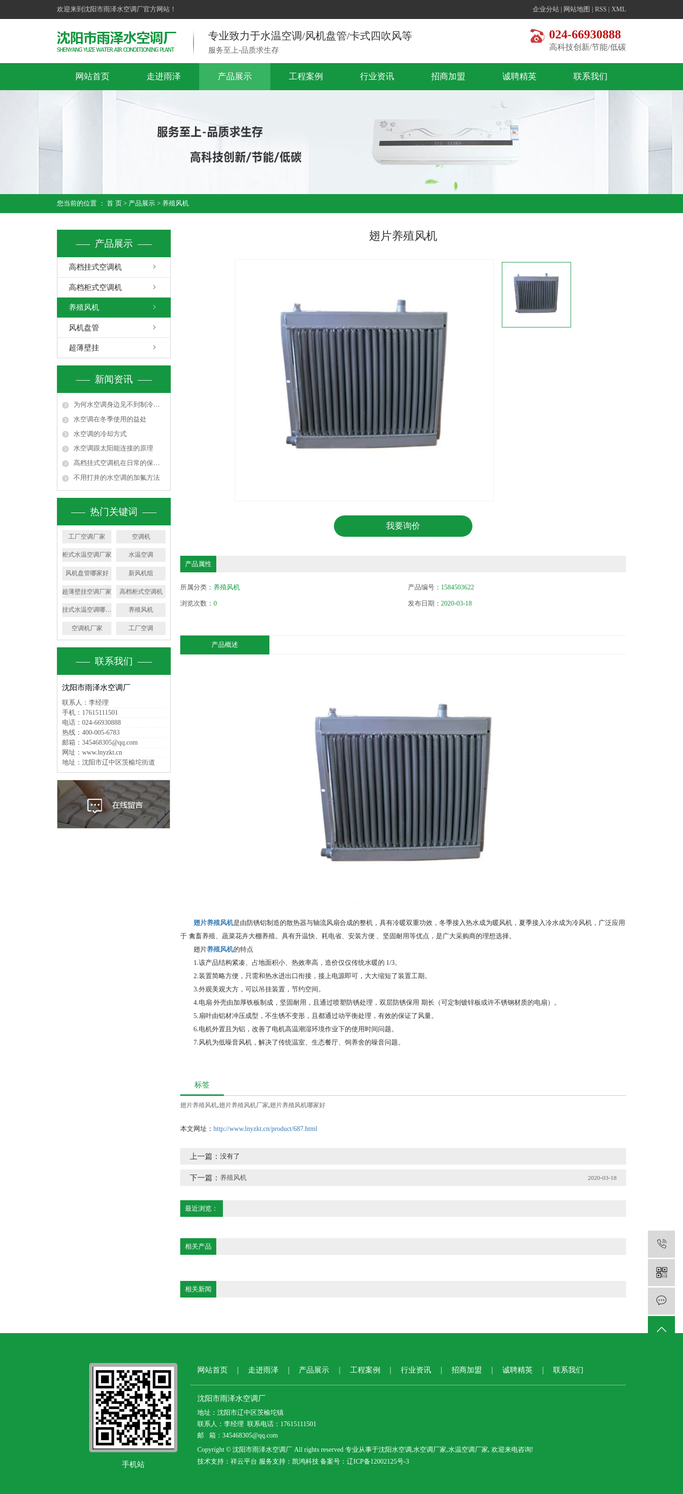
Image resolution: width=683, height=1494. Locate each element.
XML (618, 9)
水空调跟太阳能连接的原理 (113, 448)
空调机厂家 (87, 628)
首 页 (114, 203)
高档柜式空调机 (95, 287)
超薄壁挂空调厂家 (86, 591)
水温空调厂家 (468, 1450)
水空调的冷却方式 (100, 434)
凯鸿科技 (305, 1462)
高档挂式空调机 (95, 267)
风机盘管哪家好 (87, 573)
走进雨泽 (164, 76)
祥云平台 (244, 1462)
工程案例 (306, 76)
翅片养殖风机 (198, 1105)
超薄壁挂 (84, 348)
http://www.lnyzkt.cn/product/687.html (265, 1128)
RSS (601, 9)
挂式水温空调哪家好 (86, 609)
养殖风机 (175, 203)
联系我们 (590, 76)
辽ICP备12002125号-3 (378, 1462)
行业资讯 (377, 76)
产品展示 (235, 76)
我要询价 (403, 526)
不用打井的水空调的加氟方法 (117, 477)
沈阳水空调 (395, 1450)
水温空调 (141, 554)
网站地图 (576, 9)
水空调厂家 (429, 1450)
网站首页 (92, 76)
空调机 (141, 536)
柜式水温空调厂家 (86, 554)
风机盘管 (84, 328)
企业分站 (546, 9)
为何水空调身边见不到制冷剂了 (120, 404)
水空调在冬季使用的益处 (110, 419)
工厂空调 (141, 628)
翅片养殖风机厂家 (243, 1105)
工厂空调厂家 (86, 536)
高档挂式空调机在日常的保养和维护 (120, 463)
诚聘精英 (519, 76)
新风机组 (141, 573)
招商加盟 (448, 76)
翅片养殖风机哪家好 (297, 1105)
